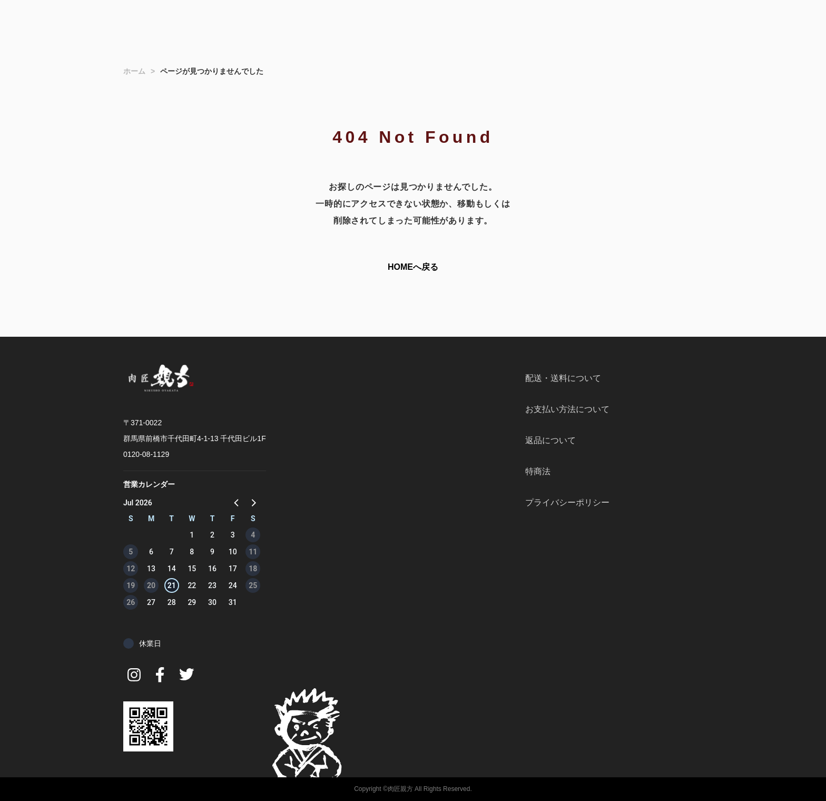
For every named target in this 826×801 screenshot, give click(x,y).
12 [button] (130, 568)
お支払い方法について (567, 409)
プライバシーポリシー (567, 502)
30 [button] (212, 602)
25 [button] (253, 585)
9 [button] (212, 552)
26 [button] (130, 602)
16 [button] (212, 568)
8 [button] (192, 552)
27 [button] (151, 602)
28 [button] (172, 602)
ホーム (134, 71)
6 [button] (151, 552)
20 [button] (151, 585)
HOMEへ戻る (413, 266)
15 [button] (192, 568)
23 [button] (212, 585)
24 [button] (233, 585)
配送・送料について (563, 378)
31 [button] (233, 602)
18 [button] (253, 568)
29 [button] (192, 602)
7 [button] (172, 552)
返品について (550, 440)
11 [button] (253, 552)
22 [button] (192, 585)
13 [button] (151, 568)
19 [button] (130, 585)
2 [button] (212, 535)
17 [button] (233, 568)
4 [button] (253, 535)
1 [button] (192, 535)
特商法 (537, 471)
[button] (237, 502)
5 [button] (131, 552)
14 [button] (172, 568)
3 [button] (233, 535)
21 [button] (172, 585)
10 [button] (233, 552)
